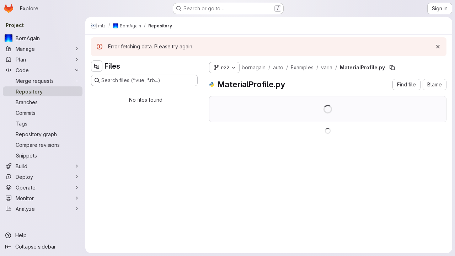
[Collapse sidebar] (42, 247)
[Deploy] (42, 177)
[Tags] (42, 123)
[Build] (42, 166)
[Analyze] (42, 209)
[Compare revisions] (42, 145)
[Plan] (42, 59)
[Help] (42, 235)
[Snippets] (42, 155)
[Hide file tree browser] (96, 66)
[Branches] (42, 102)
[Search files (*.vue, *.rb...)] (144, 80)
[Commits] (42, 113)
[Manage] (42, 49)
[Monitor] (42, 198)
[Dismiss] (438, 46)
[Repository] (42, 91)
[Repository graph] (42, 134)
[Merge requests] (42, 81)
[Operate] (42, 187)
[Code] (42, 70)
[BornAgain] (42, 38)
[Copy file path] (392, 67)
